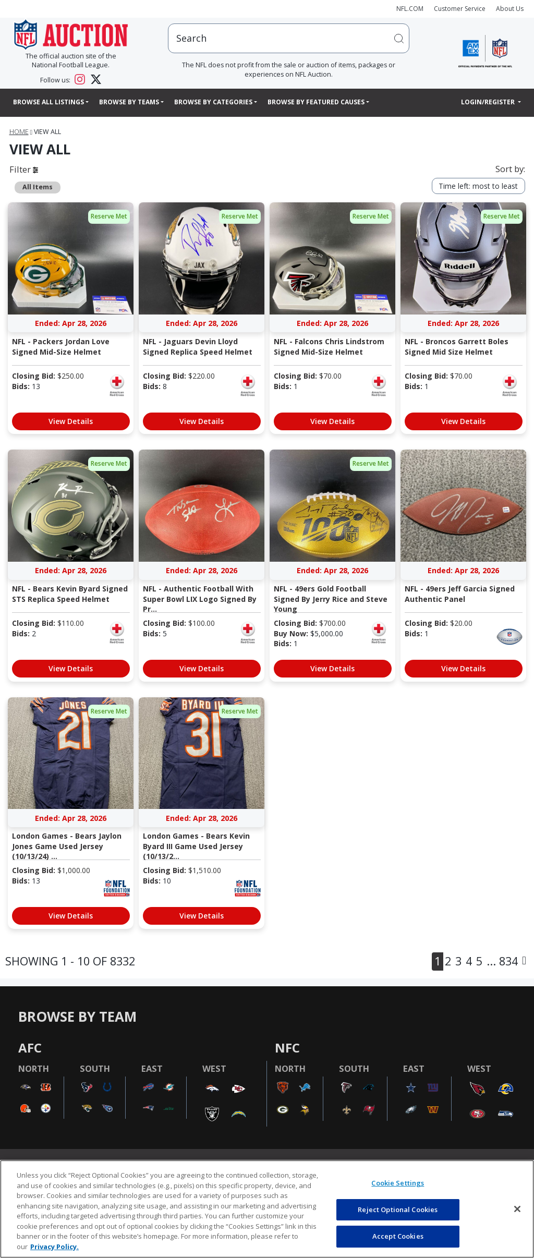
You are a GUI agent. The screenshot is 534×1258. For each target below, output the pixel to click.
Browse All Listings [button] (48, 102)
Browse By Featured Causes (316, 102)
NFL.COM (409, 8)
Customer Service (460, 8)
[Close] (517, 1208)
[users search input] (288, 38)
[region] (267, 1209)
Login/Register (488, 102)
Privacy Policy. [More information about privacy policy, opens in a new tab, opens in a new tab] (54, 1246)
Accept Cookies (397, 1236)
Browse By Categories (213, 102)
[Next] (524, 961)
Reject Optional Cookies (398, 1209)
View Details (70, 421)
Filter (23, 169)
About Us (510, 8)
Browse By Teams (129, 102)
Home (19, 131)
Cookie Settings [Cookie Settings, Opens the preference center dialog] (397, 1183)
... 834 (502, 961)
